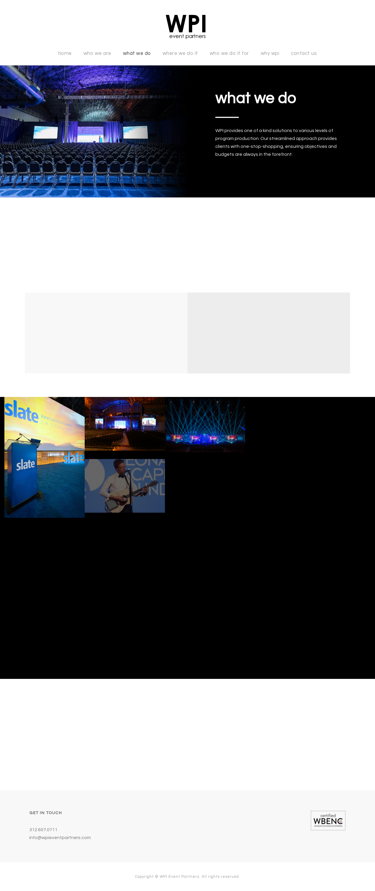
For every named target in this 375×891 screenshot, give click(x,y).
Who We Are (97, 53)
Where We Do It (180, 53)
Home (65, 53)
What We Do (137, 53)
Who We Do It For (229, 53)
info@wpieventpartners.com (60, 837)
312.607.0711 (43, 829)
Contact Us (304, 53)
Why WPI (270, 53)
